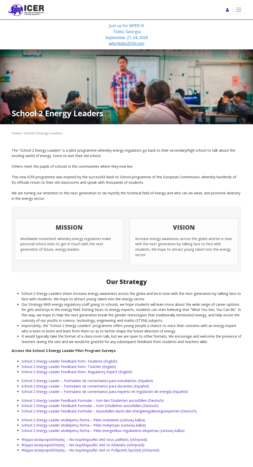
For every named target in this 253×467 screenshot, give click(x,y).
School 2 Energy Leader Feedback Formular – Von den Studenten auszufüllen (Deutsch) (92, 400)
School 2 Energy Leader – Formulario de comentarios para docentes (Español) (85, 386)
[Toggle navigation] (238, 9)
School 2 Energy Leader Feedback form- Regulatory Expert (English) (76, 371)
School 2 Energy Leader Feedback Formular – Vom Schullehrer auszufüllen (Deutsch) (89, 405)
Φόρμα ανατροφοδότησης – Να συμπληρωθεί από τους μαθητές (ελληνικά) (84, 439)
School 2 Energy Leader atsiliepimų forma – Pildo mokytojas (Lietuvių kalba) (83, 425)
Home (16, 133)
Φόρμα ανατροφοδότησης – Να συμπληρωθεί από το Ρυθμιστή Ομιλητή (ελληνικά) (90, 450)
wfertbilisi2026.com (126, 43)
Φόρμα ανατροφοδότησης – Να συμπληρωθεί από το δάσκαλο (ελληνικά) (82, 445)
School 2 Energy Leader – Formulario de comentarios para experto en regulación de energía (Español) (104, 391)
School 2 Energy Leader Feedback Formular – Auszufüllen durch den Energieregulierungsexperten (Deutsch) (109, 411)
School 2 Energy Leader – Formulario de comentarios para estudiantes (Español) (87, 380)
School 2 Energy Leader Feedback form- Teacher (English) (68, 366)
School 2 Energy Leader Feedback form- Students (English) (69, 361)
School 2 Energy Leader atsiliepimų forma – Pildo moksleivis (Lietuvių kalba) (83, 420)
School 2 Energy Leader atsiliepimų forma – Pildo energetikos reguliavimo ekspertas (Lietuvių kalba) (103, 430)
